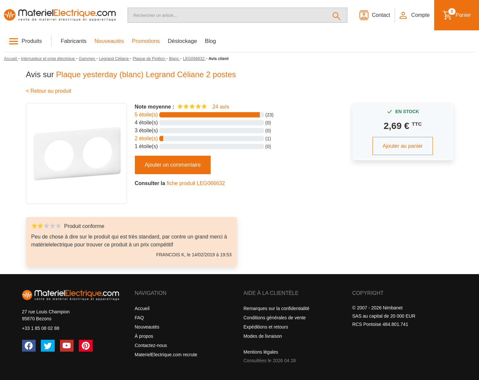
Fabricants (73, 41)
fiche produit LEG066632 (195, 183)
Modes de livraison (263, 336)
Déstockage (182, 41)
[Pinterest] (86, 346)
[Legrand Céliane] (114, 58)
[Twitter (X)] (48, 346)
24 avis (220, 107)
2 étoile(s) (146, 138)
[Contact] (374, 15)
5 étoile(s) (146, 114)
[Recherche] (227, 15)
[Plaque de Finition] (149, 58)
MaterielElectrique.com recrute (166, 354)
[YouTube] (67, 346)
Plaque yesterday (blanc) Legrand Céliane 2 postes (146, 74)
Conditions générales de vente (275, 317)
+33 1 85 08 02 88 (40, 328)
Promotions (146, 41)
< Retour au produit (48, 91)
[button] (414, 15)
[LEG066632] (194, 58)
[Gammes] (87, 58)
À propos (144, 336)
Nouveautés (109, 41)
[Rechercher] (336, 15)
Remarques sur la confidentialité (277, 308)
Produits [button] (32, 41)
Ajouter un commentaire (173, 165)
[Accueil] (60, 15)
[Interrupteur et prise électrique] (48, 58)
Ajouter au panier (403, 146)
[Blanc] (174, 58)
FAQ (139, 317)
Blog (210, 41)
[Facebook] (29, 346)
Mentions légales (261, 352)
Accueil (142, 308)
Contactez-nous (151, 345)
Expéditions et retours (266, 327)
